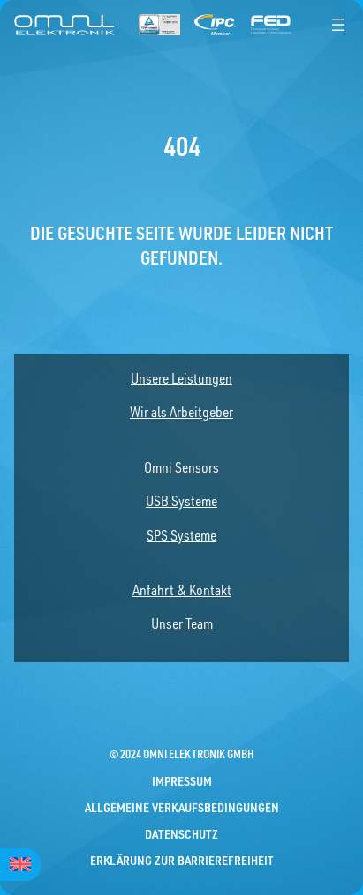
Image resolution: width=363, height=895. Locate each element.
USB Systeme (181, 501)
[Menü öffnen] (338, 24)
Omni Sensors (181, 467)
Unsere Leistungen (181, 378)
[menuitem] (20, 864)
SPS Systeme (181, 535)
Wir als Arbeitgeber (181, 412)
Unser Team (182, 623)
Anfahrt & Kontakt (181, 590)
